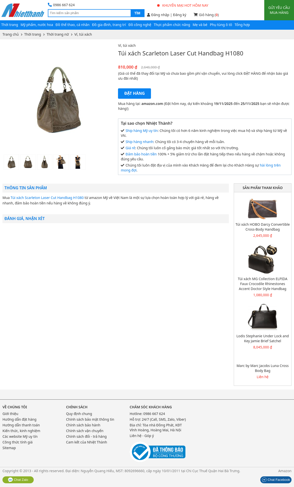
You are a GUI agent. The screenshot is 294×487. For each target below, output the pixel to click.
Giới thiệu (10, 413)
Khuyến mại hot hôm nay (182, 5)
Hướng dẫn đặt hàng (19, 419)
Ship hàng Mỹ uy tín (141, 130)
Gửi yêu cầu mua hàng (279, 10)
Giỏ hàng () (206, 14)
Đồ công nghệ (139, 24)
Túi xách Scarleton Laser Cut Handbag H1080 (47, 197)
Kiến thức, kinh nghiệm (21, 430)
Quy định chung (79, 413)
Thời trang (9, 24)
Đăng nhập (158, 14)
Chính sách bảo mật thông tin (90, 419)
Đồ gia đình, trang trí (109, 24)
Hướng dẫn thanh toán (21, 425)
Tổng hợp (242, 24)
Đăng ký (179, 14)
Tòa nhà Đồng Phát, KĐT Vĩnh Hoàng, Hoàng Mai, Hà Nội (156, 427)
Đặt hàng (134, 93)
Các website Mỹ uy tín (20, 436)
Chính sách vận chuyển (85, 430)
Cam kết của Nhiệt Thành (86, 442)
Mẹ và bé (200, 24)
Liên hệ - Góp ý (142, 435)
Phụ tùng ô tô (221, 24)
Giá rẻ (130, 148)
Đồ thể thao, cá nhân (72, 24)
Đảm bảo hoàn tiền (141, 154)
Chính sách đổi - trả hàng (86, 436)
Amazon (285, 470)
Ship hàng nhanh (139, 141)
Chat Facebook (276, 480)
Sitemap (9, 447)
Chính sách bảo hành (83, 425)
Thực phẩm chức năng (172, 24)
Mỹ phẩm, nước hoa (37, 24)
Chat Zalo (18, 480)
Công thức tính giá (17, 442)
